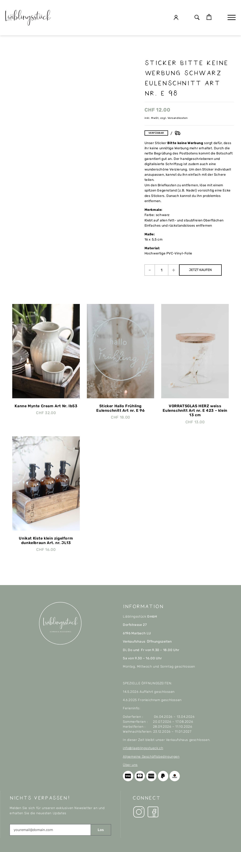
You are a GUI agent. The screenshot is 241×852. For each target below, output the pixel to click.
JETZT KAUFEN (200, 270)
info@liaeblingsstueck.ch (143, 748)
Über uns (130, 765)
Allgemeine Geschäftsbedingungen (151, 757)
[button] (197, 18)
